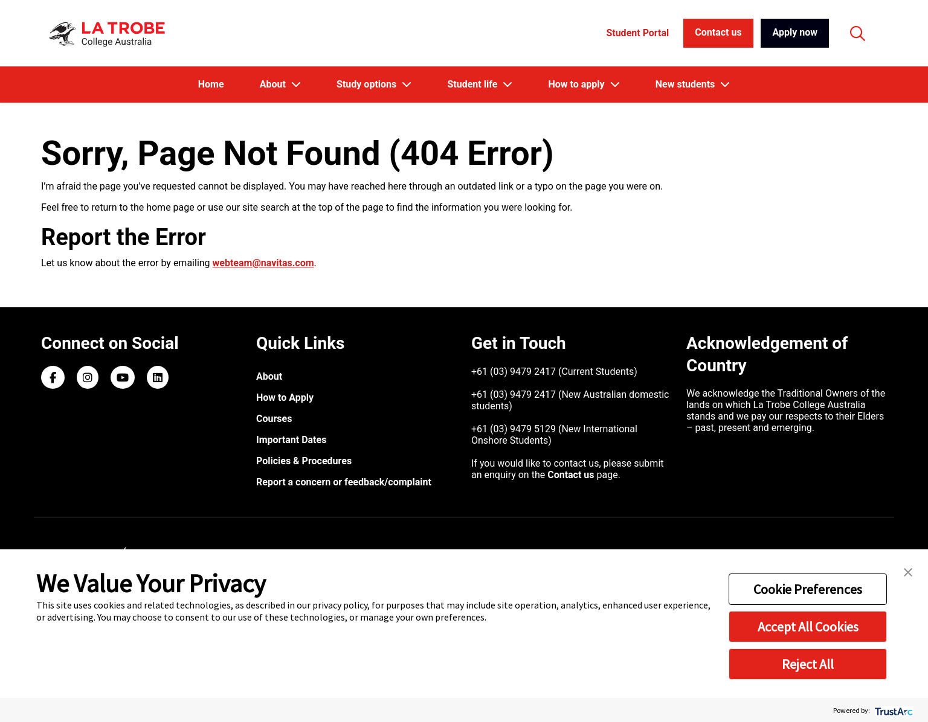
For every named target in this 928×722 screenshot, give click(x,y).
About (274, 84)
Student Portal (637, 33)
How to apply (577, 84)
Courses (274, 418)
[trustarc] (892, 710)
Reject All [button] (808, 664)
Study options (368, 84)
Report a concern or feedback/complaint (343, 482)
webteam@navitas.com (263, 263)
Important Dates (291, 440)
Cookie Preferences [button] (807, 589)
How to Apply (285, 397)
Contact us (718, 32)
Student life (473, 84)
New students (686, 84)
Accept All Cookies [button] (808, 626)
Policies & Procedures (304, 461)
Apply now (794, 32)
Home (211, 84)
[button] (908, 571)
